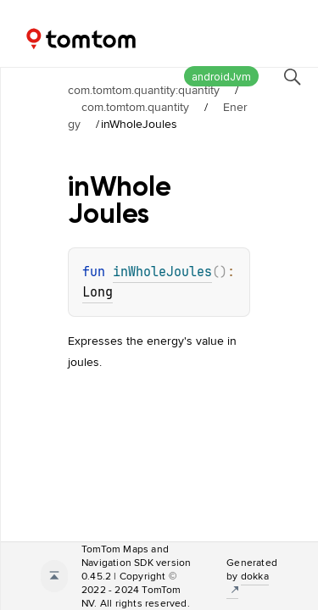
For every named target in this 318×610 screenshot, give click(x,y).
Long (97, 292)
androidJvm (221, 76)
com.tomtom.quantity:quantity (144, 89)
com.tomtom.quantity (135, 106)
